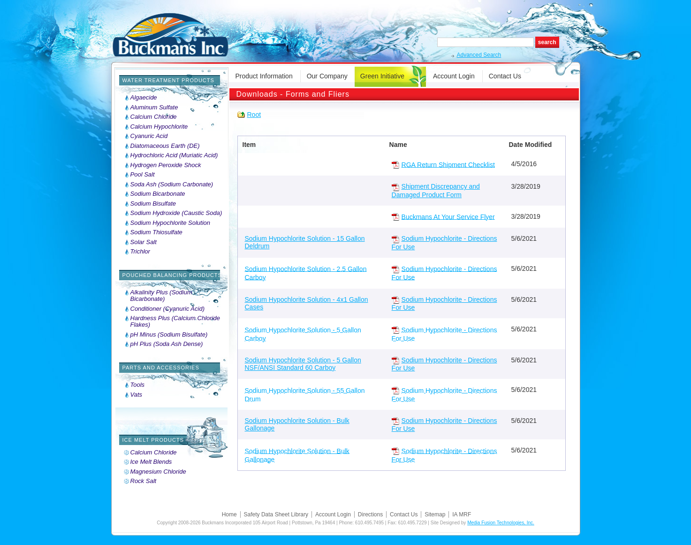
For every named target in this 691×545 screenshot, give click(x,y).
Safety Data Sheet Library (276, 514)
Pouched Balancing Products (172, 275)
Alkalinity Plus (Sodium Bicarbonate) (161, 295)
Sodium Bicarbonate (157, 194)
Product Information (264, 76)
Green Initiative (382, 76)
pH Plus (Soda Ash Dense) (166, 344)
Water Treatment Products (168, 80)
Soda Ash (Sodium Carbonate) (171, 184)
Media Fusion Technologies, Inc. (500, 522)
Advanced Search (479, 55)
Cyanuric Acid (149, 136)
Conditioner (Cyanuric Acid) (167, 309)
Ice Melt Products (153, 440)
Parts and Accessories (160, 367)
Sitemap (435, 514)
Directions (370, 514)
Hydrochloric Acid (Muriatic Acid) (174, 155)
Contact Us (505, 76)
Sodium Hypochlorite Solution (170, 223)
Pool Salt (142, 174)
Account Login (454, 76)
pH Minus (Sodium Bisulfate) (169, 334)
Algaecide (143, 97)
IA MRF (461, 514)
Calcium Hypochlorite (159, 126)
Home (229, 514)
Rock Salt (143, 481)
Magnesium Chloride (158, 471)
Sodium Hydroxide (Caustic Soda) (176, 213)
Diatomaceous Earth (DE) (165, 146)
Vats (136, 394)
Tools (137, 385)
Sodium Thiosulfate (156, 232)
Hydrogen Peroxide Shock (165, 165)
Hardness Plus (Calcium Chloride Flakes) (175, 321)
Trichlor (140, 251)
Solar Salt (143, 242)
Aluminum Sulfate (154, 107)
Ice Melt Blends (151, 462)
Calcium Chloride (153, 117)
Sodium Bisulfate (153, 203)
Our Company (327, 76)
